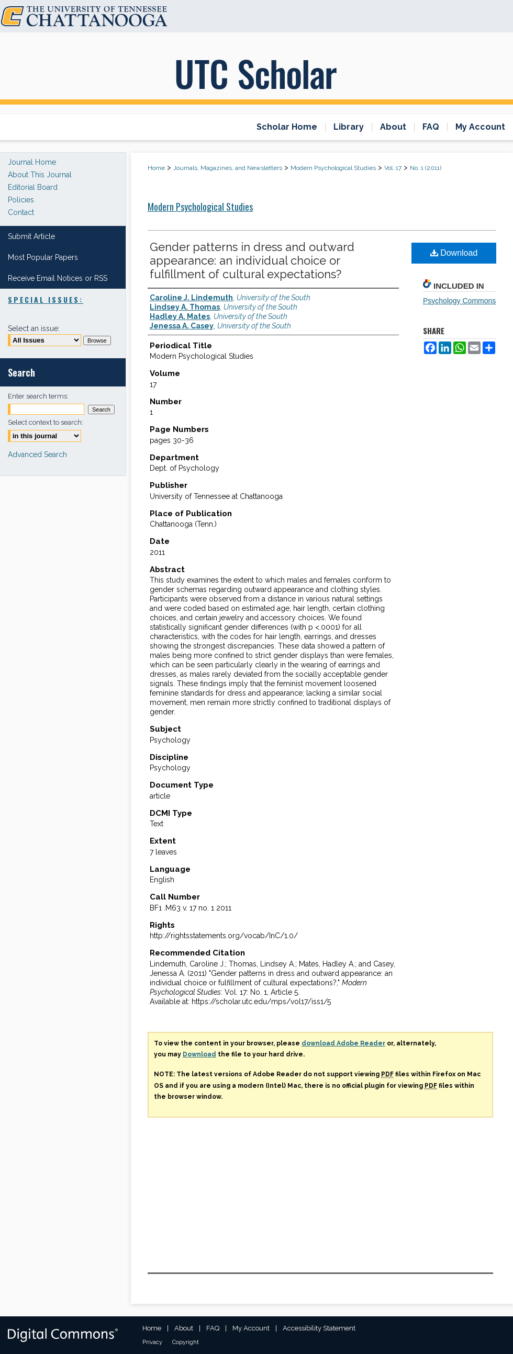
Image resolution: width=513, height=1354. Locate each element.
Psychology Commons (459, 301)
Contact (21, 212)
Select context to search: (45, 422)
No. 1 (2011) (425, 168)
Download (454, 252)
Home (156, 168)
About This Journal (40, 174)
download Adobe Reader (343, 1043)
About (183, 1328)
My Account (251, 1328)
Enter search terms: (38, 396)
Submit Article (31, 236)
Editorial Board (33, 187)
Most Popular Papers (43, 257)
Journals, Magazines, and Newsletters (227, 168)
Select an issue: (34, 328)
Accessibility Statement (319, 1328)
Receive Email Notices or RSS (57, 278)
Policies (21, 200)
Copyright (185, 1342)
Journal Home (32, 162)
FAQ (212, 1328)
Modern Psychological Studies (333, 168)
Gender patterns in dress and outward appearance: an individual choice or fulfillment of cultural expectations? (252, 260)
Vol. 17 (393, 168)
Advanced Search (37, 454)
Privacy (152, 1342)
